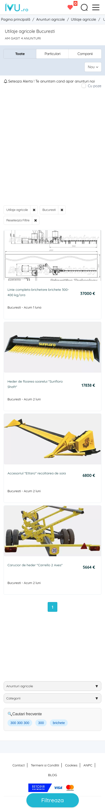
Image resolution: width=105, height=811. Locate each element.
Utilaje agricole (17, 209)
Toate (20, 53)
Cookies (71, 765)
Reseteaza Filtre (18, 220)
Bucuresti (49, 209)
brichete (59, 723)
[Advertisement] (52, 147)
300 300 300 (19, 723)
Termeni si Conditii (45, 765)
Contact (18, 765)
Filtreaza (52, 800)
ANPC (87, 765)
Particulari (52, 53)
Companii (85, 53)
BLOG (52, 775)
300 (41, 723)
